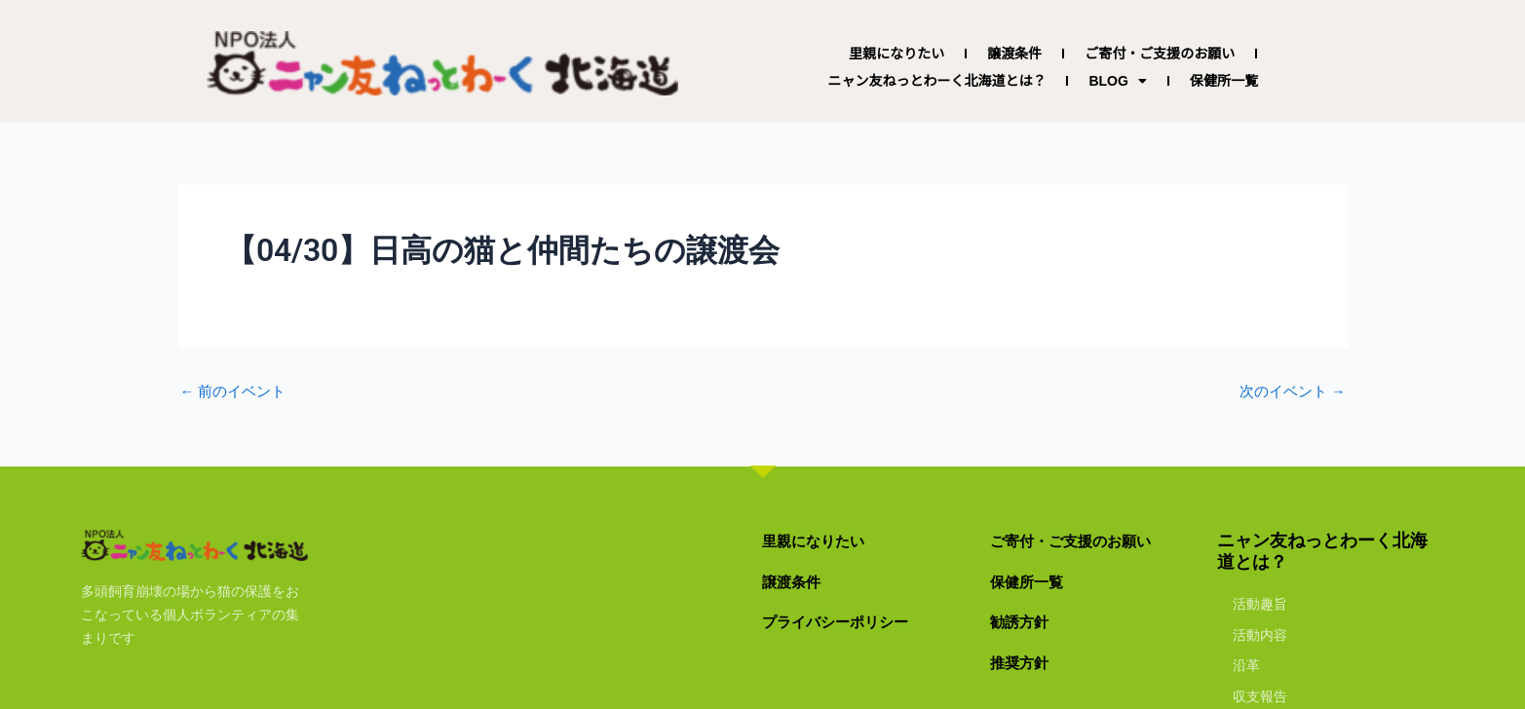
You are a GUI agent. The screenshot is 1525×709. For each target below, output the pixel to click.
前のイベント (236, 391)
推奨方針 (1025, 662)
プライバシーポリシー (849, 621)
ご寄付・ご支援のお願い (1160, 53)
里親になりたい (896, 53)
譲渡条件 (1014, 53)
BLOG (1117, 80)
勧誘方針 (1025, 621)
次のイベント (1289, 391)
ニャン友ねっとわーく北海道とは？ (936, 81)
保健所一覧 (1224, 81)
